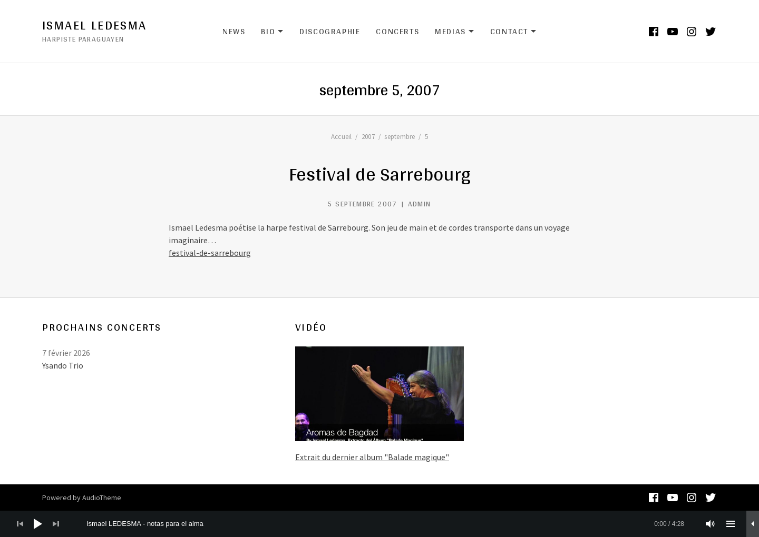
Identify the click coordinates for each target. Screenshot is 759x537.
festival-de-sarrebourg (210, 252)
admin (419, 204)
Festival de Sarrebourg (380, 173)
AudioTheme (101, 497)
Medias (454, 31)
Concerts (397, 31)
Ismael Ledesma (94, 25)
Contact (513, 31)
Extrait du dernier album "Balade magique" (372, 457)
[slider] (385, 524)
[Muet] (710, 523)
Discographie (329, 31)
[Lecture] (38, 523)
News (233, 31)
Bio (272, 31)
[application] (379, 524)
